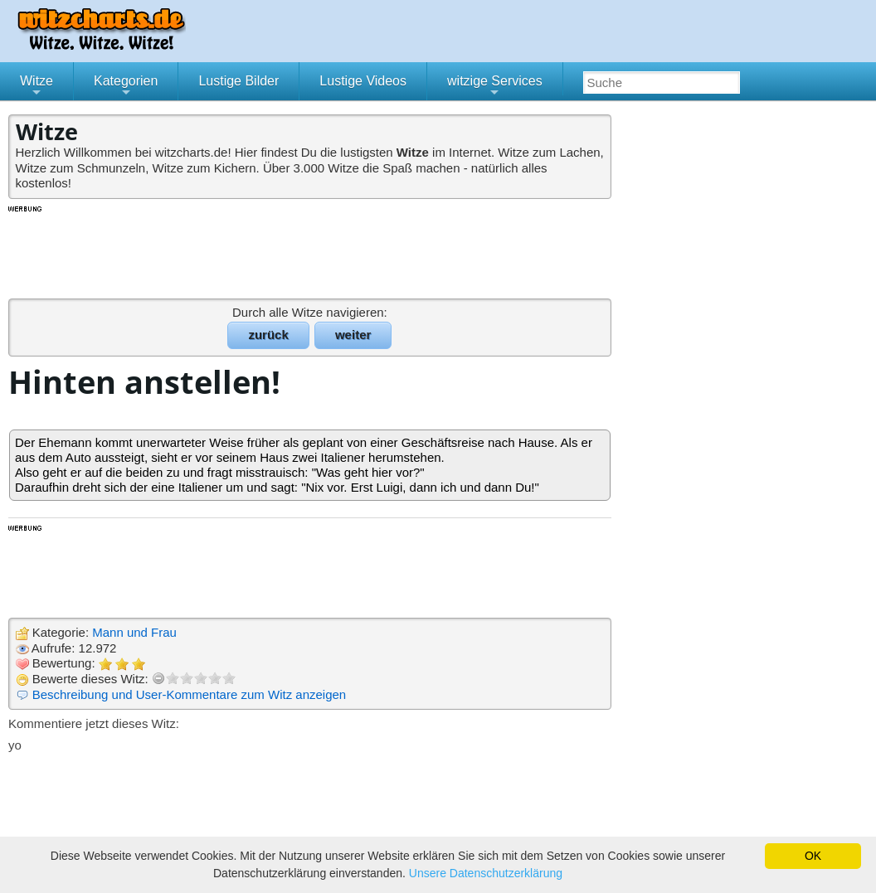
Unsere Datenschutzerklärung (485, 873)
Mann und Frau (134, 632)
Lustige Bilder (238, 81)
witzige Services (495, 87)
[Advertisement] (311, 251)
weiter (353, 335)
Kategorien (126, 87)
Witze (36, 87)
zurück (268, 335)
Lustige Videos (362, 81)
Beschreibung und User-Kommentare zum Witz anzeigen (189, 694)
